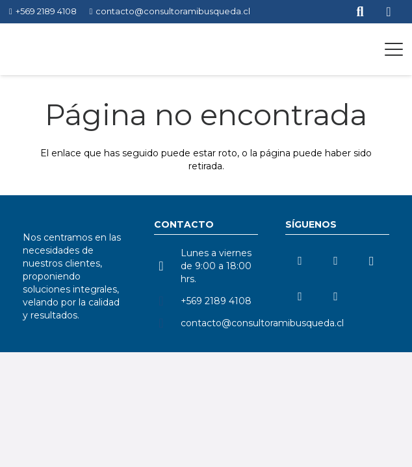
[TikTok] (300, 296)
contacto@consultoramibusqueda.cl (262, 323)
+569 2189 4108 (216, 301)
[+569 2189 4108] (167, 300)
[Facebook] (335, 296)
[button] (394, 49)
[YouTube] (335, 261)
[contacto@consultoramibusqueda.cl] (167, 323)
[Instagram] (371, 261)
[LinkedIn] (300, 261)
